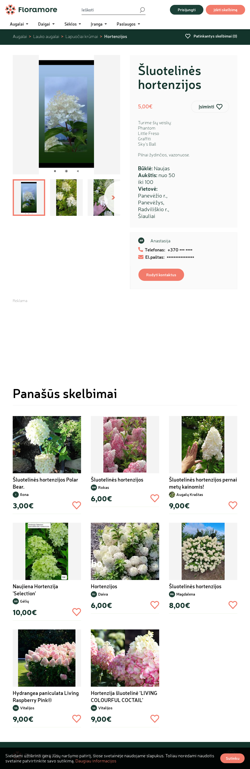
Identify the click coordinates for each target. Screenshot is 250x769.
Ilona (24, 494)
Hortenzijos (115, 36)
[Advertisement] (125, 337)
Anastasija (160, 240)
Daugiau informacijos (95, 760)
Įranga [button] (97, 24)
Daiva (103, 594)
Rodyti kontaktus (161, 274)
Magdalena (185, 594)
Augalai (20, 36)
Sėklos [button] (71, 24)
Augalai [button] (17, 24)
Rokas (103, 487)
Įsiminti (206, 107)
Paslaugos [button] (126, 24)
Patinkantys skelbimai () (211, 35)
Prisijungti (187, 9)
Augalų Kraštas (189, 494)
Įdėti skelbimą (225, 9)
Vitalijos (27, 707)
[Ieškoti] (110, 10)
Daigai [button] (44, 24)
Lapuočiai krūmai (81, 36)
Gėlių (24, 601)
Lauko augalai (46, 36)
